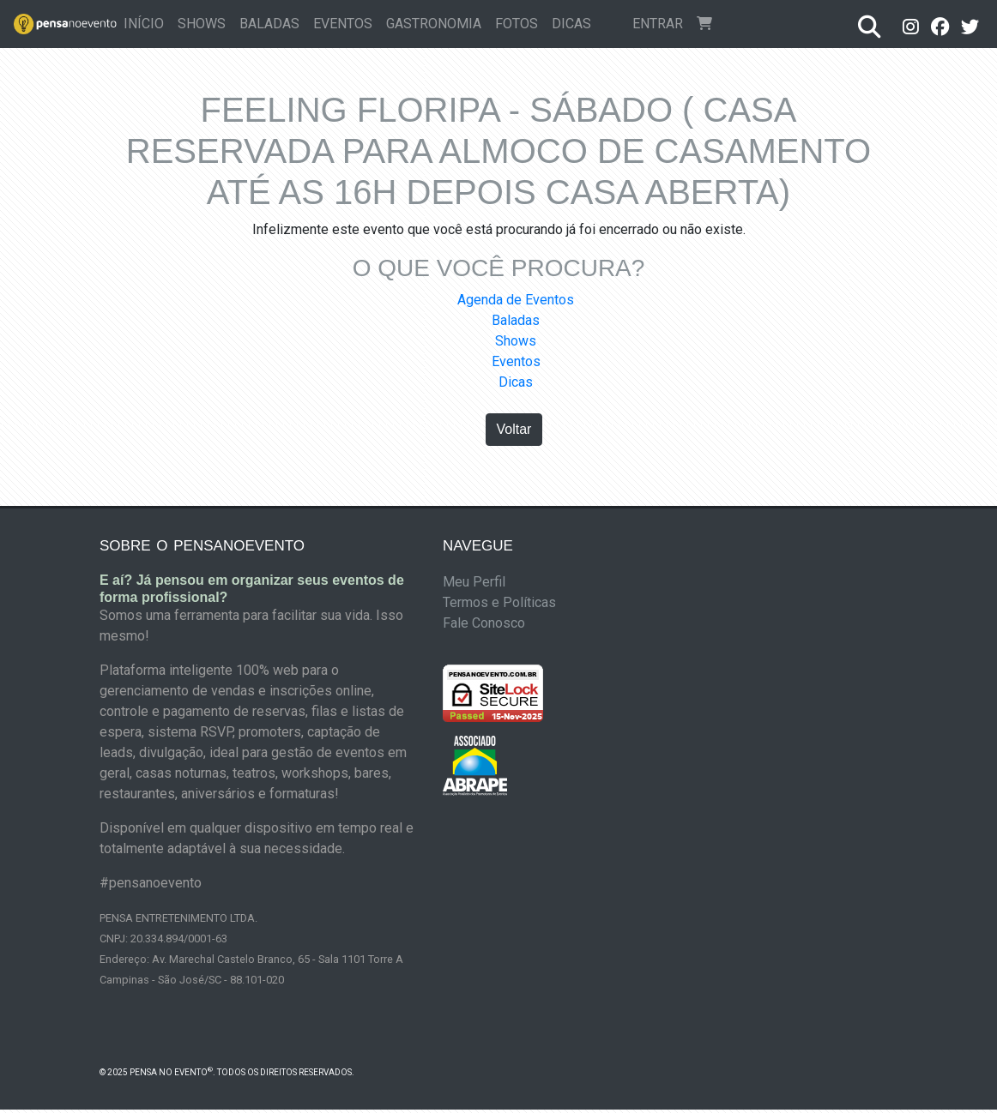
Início (147, 22)
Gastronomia (433, 23)
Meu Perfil (474, 582)
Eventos (342, 23)
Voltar (514, 429)
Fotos (516, 23)
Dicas (571, 23)
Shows (202, 23)
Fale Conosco (484, 623)
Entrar (657, 23)
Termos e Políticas (499, 602)
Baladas (269, 23)
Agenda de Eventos (515, 300)
